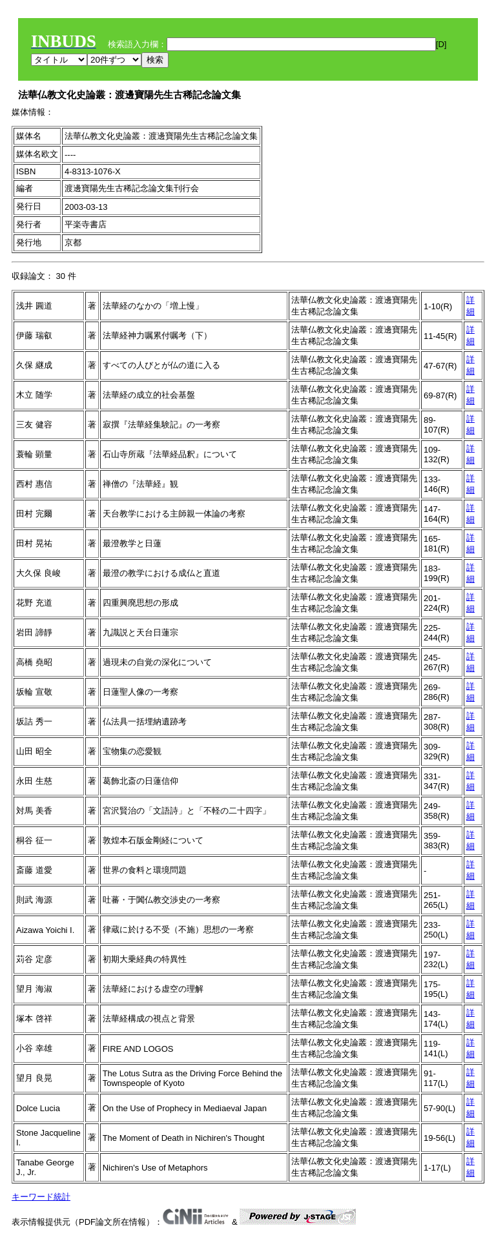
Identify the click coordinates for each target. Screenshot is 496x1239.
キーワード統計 (41, 1197)
